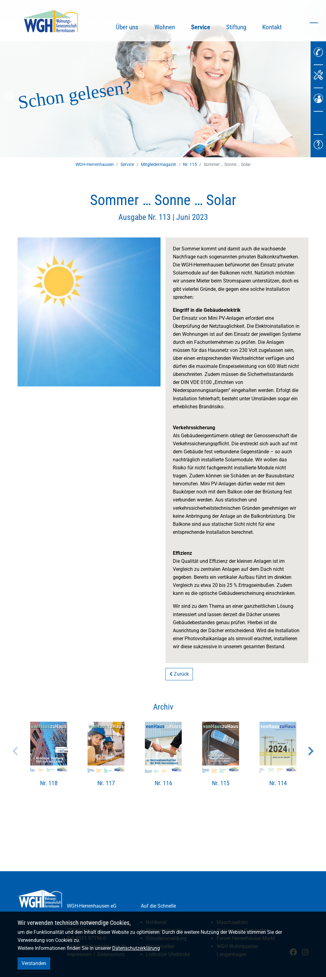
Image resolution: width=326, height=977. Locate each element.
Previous (15, 751)
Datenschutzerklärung (136, 948)
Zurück (179, 674)
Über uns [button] (127, 27)
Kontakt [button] (272, 27)
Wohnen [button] (164, 27)
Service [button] (204, 26)
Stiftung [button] (236, 27)
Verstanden (34, 963)
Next (311, 751)
